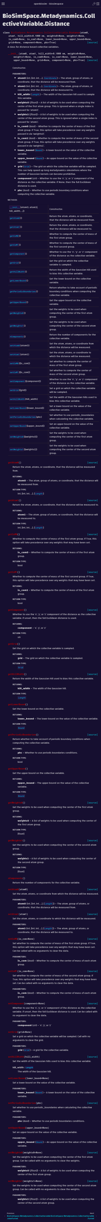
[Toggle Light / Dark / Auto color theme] (94, 4)
